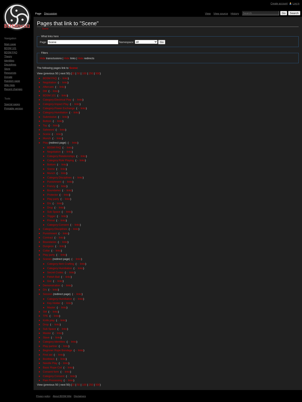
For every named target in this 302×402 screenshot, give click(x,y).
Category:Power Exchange (59, 108)
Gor (49, 281)
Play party (53, 198)
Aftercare (48, 86)
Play (45, 142)
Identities (9, 60)
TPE (45, 315)
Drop (50, 207)
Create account (279, 3)
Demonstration (51, 285)
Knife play (49, 320)
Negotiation (49, 82)
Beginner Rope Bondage (57, 350)
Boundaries (54, 190)
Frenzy (51, 186)
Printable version (13, 108)
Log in (296, 3)
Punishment (54, 181)
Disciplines (10, 64)
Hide (42, 58)
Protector (52, 194)
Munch (47, 138)
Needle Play (50, 363)
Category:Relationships (61, 156)
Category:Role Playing (60, 160)
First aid (47, 354)
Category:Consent (58, 224)
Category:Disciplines (59, 177)
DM (45, 91)
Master (51, 307)
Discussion (50, 13)
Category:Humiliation (55, 112)
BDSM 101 (49, 95)
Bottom (47, 121)
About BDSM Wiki (62, 396)
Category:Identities (54, 341)
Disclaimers (80, 396)
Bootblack (49, 358)
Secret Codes (55, 272)
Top (45, 125)
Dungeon (48, 246)
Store (7, 68)
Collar (46, 250)
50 (78, 73)
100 (84, 73)
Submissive (49, 116)
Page (38, 13)
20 (73, 73)
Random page (12, 81)
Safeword (48, 129)
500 (97, 73)
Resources (10, 72)
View (208, 13)
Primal (51, 220)
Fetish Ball (53, 276)
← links (63, 78)
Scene (45, 28)
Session (47, 294)
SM (45, 311)
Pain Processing (52, 380)
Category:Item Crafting (60, 263)
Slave (46, 337)
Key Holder (53, 303)
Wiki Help (9, 85)
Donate (8, 77)
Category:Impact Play (55, 104)
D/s (49, 203)
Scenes (47, 259)
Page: (43, 42)
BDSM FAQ (50, 78)
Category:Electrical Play (57, 99)
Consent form (51, 371)
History (235, 13)
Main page (10, 44)
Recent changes (13, 89)
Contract (48, 237)
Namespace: (126, 42)
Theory (8, 56)
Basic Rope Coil (52, 367)
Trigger (51, 216)
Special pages (12, 104)
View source (220, 13)
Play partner (50, 346)
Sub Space (53, 211)
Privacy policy (43, 396)
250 (91, 73)
